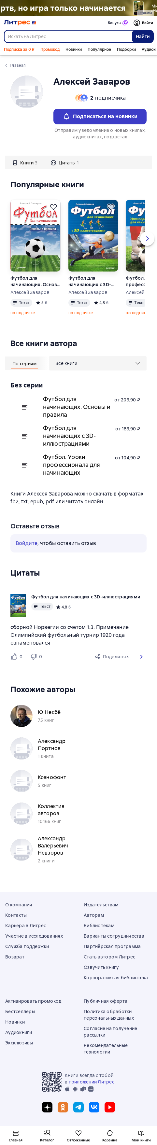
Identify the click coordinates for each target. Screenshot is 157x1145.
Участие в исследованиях (34, 936)
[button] (141, 656)
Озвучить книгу (101, 967)
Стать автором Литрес (109, 957)
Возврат (14, 957)
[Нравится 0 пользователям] (17, 657)
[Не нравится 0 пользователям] (37, 657)
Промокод (50, 49)
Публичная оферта (105, 1001)
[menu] (98, 363)
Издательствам (101, 905)
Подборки (126, 49)
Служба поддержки (27, 946)
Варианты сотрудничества (114, 936)
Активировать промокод (33, 1001)
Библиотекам (99, 926)
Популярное (99, 49)
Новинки (73, 49)
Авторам (94, 915)
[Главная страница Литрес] (20, 23)
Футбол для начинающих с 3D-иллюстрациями (89, 281)
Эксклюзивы (19, 1043)
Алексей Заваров (30, 292)
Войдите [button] (26, 543)
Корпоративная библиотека (116, 978)
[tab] (25, 162)
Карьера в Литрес (25, 926)
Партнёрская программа (112, 946)
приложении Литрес (91, 1082)
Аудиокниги (18, 1032)
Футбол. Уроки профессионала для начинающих (71, 464)
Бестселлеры (20, 1011)
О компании (18, 905)
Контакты (16, 915)
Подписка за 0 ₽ (19, 49)
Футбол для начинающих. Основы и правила (35, 281)
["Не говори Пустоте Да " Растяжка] (78, 8)
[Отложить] (53, 207)
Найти (143, 36)
